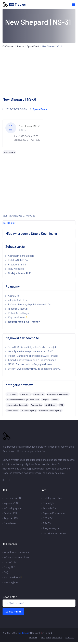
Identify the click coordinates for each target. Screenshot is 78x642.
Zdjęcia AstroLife (16, 300)
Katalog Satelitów (16, 260)
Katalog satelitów (52, 498)
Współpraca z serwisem (17, 551)
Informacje (25, 394)
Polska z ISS (10, 513)
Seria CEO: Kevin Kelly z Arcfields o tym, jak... (32, 347)
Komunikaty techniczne (57, 394)
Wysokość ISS (11, 503)
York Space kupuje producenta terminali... (30, 351)
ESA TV (47, 523)
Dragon (45, 399)
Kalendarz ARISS (13, 498)
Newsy (20, 46)
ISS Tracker (14, 4)
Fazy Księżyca (14, 268)
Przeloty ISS (12, 394)
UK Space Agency (28, 410)
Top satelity (49, 508)
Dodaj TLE (9, 567)
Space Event (33, 46)
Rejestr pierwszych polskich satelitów (28, 304)
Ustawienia (10, 562)
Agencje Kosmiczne (54, 513)
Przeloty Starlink (16, 264)
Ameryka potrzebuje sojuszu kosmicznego (30, 359)
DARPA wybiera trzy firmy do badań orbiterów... (33, 368)
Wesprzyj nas (12, 582)
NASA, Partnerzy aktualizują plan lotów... (29, 364)
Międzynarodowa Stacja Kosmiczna (23, 399)
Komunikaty (38, 394)
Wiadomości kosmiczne (17, 557)
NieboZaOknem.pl (16, 308)
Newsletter (10, 523)
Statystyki (48, 503)
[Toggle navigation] (73, 4)
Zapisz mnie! (13, 611)
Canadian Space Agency (50, 410)
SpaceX (54, 399)
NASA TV (48, 518)
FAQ (6, 572)
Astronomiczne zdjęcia (19, 255)
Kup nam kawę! (16, 317)
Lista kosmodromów (54, 533)
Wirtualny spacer (13, 508)
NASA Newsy (51, 405)
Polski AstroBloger (17, 313)
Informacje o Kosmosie (17, 405)
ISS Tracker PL (11, 222)
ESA (61, 405)
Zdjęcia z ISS (11, 518)
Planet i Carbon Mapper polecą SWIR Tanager (31, 355)
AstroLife (12, 295)
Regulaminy (36, 405)
